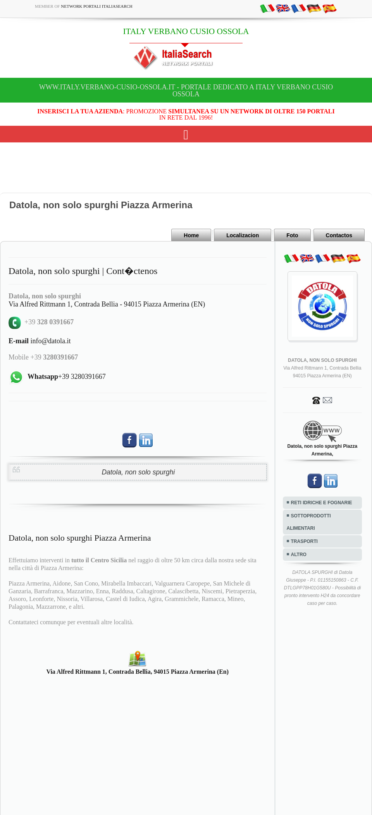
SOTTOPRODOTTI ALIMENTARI (309, 522)
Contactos (339, 235)
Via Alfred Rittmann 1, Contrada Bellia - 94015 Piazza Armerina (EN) (107, 304)
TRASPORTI (304, 541)
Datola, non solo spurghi (138, 472)
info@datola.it (40, 341)
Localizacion (242, 235)
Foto (292, 235)
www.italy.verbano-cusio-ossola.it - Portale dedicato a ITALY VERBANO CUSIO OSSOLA (186, 90)
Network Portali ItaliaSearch (97, 6)
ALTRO (299, 554)
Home (191, 235)
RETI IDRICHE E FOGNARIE (321, 502)
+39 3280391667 (67, 376)
